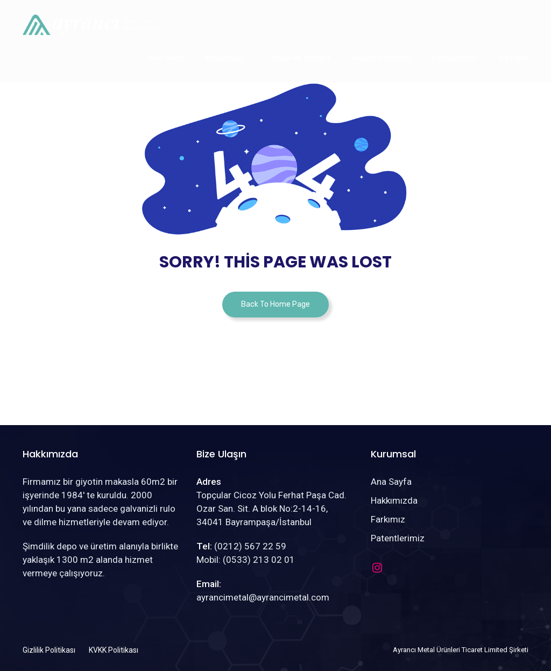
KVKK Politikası (113, 650)
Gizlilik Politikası (49, 650)
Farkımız (388, 519)
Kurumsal (225, 58)
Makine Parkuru (381, 58)
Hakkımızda (394, 500)
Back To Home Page (275, 304)
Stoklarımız (455, 58)
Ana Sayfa (166, 58)
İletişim (513, 58)
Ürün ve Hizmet (301, 58)
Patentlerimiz (398, 538)
